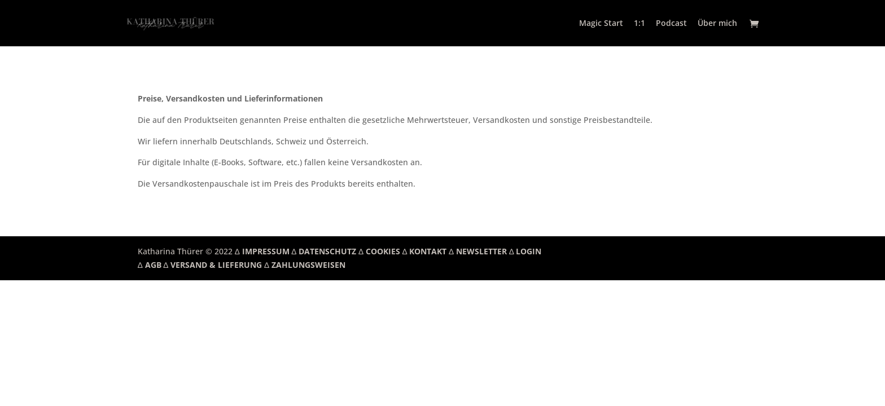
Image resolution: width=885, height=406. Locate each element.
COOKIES (383, 251)
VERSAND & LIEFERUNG (216, 264)
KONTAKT (427, 251)
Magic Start (601, 23)
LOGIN (528, 251)
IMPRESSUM (266, 251)
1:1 (639, 23)
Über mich (717, 23)
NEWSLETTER (481, 251)
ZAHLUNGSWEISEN (308, 264)
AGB (153, 264)
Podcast (671, 23)
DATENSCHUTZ (327, 251)
